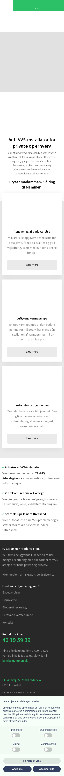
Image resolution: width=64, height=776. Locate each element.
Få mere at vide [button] (32, 761)
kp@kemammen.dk (15, 661)
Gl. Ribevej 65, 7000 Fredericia (21, 680)
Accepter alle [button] (46, 769)
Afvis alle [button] (17, 769)
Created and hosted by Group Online (18, 692)
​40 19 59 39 (16, 640)
